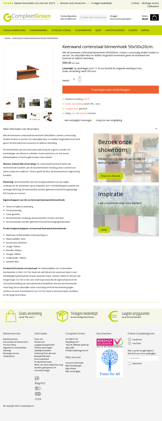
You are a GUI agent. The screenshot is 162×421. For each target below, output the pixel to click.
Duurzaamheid (41, 359)
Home (7, 38)
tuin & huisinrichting (14, 30)
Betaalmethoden (42, 356)
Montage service (150, 3)
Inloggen (114, 16)
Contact (135, 3)
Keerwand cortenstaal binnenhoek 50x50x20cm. (35, 38)
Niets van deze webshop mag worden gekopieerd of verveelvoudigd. (48, 367)
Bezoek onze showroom (71, 3)
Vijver (98, 30)
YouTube (136, 343)
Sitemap (7, 350)
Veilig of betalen (79, 113)
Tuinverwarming (38, 30)
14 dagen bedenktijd (99, 3)
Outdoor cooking (61, 30)
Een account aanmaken (120, 18)
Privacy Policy (9, 344)
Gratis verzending (30, 313)
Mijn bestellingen (73, 365)
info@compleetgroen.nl (76, 350)
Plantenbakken (83, 30)
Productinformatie (43, 361)
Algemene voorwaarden (14, 347)
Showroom (39, 341)
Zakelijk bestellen (42, 350)
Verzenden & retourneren (15, 341)
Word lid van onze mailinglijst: (142, 352)
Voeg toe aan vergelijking (108, 120)
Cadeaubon (153, 6)
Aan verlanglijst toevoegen (77, 120)
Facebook (137, 339)
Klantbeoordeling (76, 99)
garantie (74, 108)
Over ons (38, 339)
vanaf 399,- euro (81, 103)
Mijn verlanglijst (72, 371)
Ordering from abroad (45, 353)
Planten (133, 30)
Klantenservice (10, 339)
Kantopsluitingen (115, 30)
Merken (145, 30)
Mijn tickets (70, 368)
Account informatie (74, 362)
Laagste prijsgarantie (136, 313)
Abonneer (137, 363)
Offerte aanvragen (43, 347)
